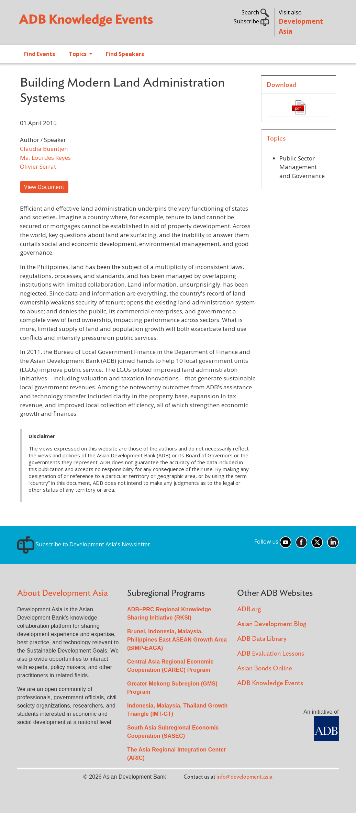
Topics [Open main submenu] (78, 54)
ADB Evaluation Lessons (270, 653)
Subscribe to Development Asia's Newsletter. (84, 544)
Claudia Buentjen (44, 149)
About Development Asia (62, 593)
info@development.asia (244, 777)
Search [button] (255, 12)
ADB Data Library (262, 639)
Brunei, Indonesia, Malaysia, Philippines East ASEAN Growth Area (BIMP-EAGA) (177, 639)
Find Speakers (125, 54)
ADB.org (249, 609)
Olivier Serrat (38, 166)
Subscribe (251, 21)
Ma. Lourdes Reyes (45, 158)
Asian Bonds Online (264, 668)
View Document (44, 187)
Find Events (39, 54)
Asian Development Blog (271, 624)
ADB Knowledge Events (270, 683)
